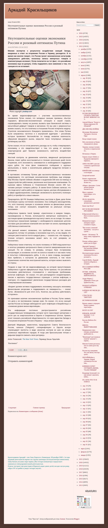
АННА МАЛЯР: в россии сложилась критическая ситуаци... (91, 165)
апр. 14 (85, 402)
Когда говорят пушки (89, 139)
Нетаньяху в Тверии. (89, 154)
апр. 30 (85, 78)
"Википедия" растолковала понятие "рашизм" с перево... (91, 339)
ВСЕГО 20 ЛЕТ (87, 310)
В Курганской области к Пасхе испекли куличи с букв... (91, 216)
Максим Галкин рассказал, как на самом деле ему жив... (91, 345)
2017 (81, 472)
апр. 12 (85, 409)
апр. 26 (85, 91)
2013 (81, 485)
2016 (81, 475)
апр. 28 (85, 85)
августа (83, 62)
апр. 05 (85, 431)
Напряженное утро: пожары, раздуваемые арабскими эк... (90, 332)
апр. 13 (85, 405)
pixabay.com (27, 111)
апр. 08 (85, 422)
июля (83, 65)
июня (83, 69)
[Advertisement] (39, 434)
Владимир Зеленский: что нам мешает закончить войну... (91, 375)
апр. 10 (85, 415)
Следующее (12, 408)
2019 (81, 466)
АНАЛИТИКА (13, 47)
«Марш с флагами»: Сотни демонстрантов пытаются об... (91, 187)
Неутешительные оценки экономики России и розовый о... (90, 255)
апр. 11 (85, 412)
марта (83, 449)
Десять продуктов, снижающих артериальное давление (90, 201)
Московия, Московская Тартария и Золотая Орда (90, 134)
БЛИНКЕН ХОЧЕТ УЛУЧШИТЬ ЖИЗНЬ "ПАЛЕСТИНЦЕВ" (90, 368)
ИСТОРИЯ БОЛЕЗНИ (89, 300)
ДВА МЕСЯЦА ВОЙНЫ (90, 129)
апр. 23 (85, 101)
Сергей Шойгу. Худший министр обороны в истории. (90, 262)
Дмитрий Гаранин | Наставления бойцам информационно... (90, 248)
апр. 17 (85, 392)
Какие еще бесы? (88, 206)
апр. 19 (85, 386)
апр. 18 (85, 389)
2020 (81, 462)
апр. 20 (85, 111)
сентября (84, 59)
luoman (62, 519)
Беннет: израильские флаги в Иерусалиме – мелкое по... (90, 180)
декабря (83, 49)
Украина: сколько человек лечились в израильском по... (91, 149)
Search (97, 25)
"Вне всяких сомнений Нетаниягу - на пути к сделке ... (90, 229)
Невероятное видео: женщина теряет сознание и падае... (89, 223)
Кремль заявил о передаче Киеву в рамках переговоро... (91, 305)
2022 (81, 46)
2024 (81, 40)
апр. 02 (85, 441)
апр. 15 (85, 399)
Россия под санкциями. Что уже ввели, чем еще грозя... (91, 352)
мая (82, 72)
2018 (81, 469)
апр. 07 (85, 425)
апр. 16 (85, 395)
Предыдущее (66, 408)
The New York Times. (30, 339)
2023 (81, 43)
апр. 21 (85, 107)
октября (83, 56)
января (83, 455)
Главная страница (39, 408)
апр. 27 (85, 88)
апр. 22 (85, 104)
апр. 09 (85, 418)
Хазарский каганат (88, 175)
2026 (81, 33)
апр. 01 (85, 444)
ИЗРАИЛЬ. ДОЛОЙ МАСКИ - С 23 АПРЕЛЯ (88, 315)
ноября (83, 52)
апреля (83, 75)
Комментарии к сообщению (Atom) (31, 411)
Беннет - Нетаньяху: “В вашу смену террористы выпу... (91, 236)
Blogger (76, 519)
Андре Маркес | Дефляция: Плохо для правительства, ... (90, 280)
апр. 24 (85, 98)
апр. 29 (85, 81)
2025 (81, 36)
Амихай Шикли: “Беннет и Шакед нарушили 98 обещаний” (91, 124)
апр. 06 (85, 428)
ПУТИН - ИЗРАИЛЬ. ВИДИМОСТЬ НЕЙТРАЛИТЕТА (89, 273)
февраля (84, 452)
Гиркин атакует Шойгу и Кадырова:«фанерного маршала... (90, 159)
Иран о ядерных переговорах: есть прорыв (89, 194)
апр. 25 (85, 94)
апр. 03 (85, 438)
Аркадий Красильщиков (32, 9)
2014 (81, 482)
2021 (81, 459)
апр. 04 (85, 435)
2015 (81, 479)
